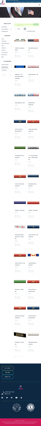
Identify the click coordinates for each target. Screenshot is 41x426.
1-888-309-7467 (23, 421)
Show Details (18, 56)
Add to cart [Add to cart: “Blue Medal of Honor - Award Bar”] (31, 191)
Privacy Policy (5, 52)
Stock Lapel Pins (5, 29)
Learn (3, 45)
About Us (3, 50)
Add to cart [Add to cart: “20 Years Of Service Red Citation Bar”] (18, 323)
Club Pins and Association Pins (5, 67)
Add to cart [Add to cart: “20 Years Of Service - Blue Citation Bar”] (18, 136)
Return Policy (4, 54)
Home (3, 38)
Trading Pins (4, 70)
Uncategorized (5, 31)
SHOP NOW (7, 372)
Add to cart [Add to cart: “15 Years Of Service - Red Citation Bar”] (18, 270)
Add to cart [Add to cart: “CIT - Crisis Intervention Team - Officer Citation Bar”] (31, 164)
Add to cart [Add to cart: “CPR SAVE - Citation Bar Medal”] (18, 55)
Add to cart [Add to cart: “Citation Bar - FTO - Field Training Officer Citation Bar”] (18, 83)
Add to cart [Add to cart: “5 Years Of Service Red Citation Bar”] (31, 136)
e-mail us (7, 394)
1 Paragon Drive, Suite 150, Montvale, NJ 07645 (10, 421)
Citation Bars (4, 26)
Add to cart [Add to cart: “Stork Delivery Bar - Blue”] (18, 108)
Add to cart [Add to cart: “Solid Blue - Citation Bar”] (18, 215)
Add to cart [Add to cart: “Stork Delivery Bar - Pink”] (31, 79)
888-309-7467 (9, 392)
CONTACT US (7, 377)
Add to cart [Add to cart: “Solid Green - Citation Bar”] (18, 296)
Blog (2, 56)
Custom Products (5, 64)
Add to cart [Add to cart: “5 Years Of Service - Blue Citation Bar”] (31, 242)
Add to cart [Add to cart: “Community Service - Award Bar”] (31, 270)
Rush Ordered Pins (5, 43)
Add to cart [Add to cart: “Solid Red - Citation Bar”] (31, 215)
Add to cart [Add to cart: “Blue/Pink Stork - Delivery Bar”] (31, 110)
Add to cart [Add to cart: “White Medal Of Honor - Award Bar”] (31, 349)
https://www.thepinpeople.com (32, 421)
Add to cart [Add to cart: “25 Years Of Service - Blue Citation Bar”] (31, 323)
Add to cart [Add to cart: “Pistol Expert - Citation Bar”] (18, 349)
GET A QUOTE (8, 368)
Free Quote (4, 41)
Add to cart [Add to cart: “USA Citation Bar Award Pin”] (31, 55)
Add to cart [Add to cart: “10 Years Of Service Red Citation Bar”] (18, 191)
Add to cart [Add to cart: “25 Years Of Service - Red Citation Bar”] (31, 296)
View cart (36, 24)
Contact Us (4, 47)
